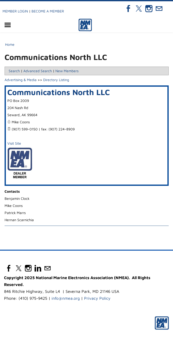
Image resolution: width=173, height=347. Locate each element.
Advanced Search (37, 71)
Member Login (15, 11)
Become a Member (48, 11)
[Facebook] (128, 8)
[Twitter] (138, 8)
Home (9, 44)
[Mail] (159, 8)
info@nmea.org (66, 298)
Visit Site (14, 143)
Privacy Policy (97, 298)
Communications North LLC (58, 92)
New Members (66, 71)
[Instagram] (148, 8)
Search (14, 71)
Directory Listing (56, 80)
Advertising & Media (21, 80)
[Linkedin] (38, 268)
